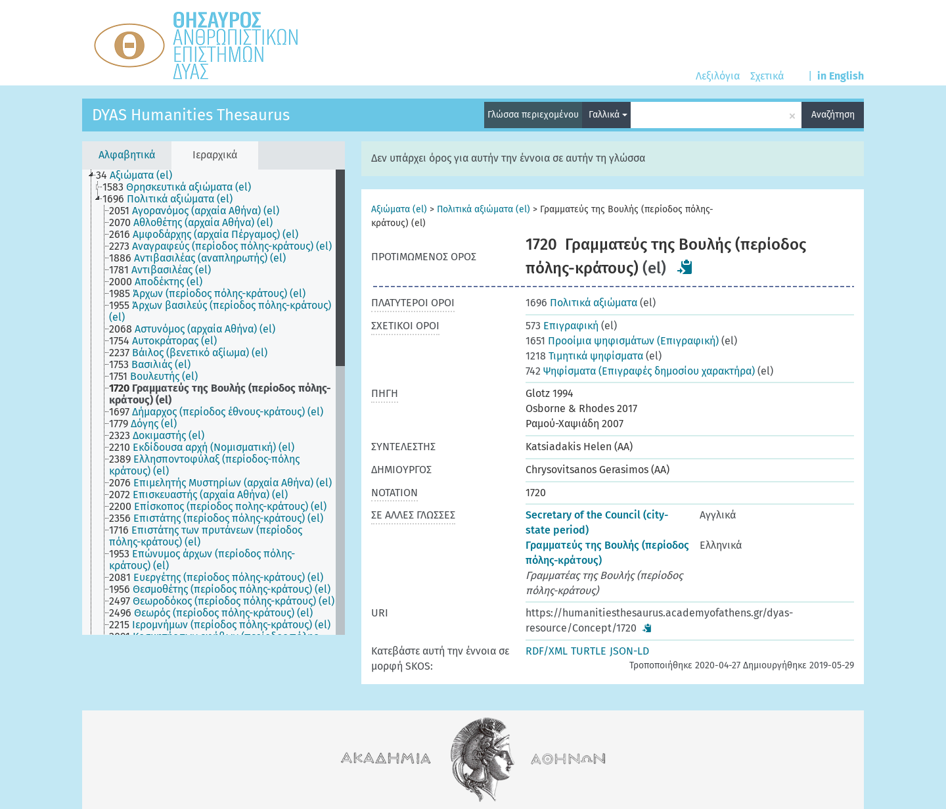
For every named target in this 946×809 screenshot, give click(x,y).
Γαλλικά (608, 114)
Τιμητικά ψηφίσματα (584, 356)
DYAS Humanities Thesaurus (191, 115)
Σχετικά (767, 76)
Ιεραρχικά (214, 155)
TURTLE (588, 651)
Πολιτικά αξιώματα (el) (483, 209)
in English (840, 76)
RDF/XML (547, 651)
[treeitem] (139, 175)
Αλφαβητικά (127, 155)
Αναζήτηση (833, 114)
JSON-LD (629, 651)
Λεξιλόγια (718, 76)
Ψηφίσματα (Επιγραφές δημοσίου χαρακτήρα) (640, 371)
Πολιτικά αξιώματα (581, 302)
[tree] (213, 402)
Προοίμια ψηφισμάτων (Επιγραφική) (622, 341)
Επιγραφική (562, 325)
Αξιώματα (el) (399, 209)
